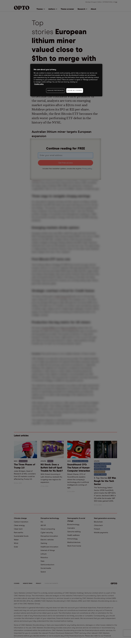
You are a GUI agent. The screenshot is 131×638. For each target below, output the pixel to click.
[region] (66, 80)
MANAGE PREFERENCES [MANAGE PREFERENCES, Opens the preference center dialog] (55, 90)
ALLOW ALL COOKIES (75, 90)
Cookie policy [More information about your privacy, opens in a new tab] (39, 84)
